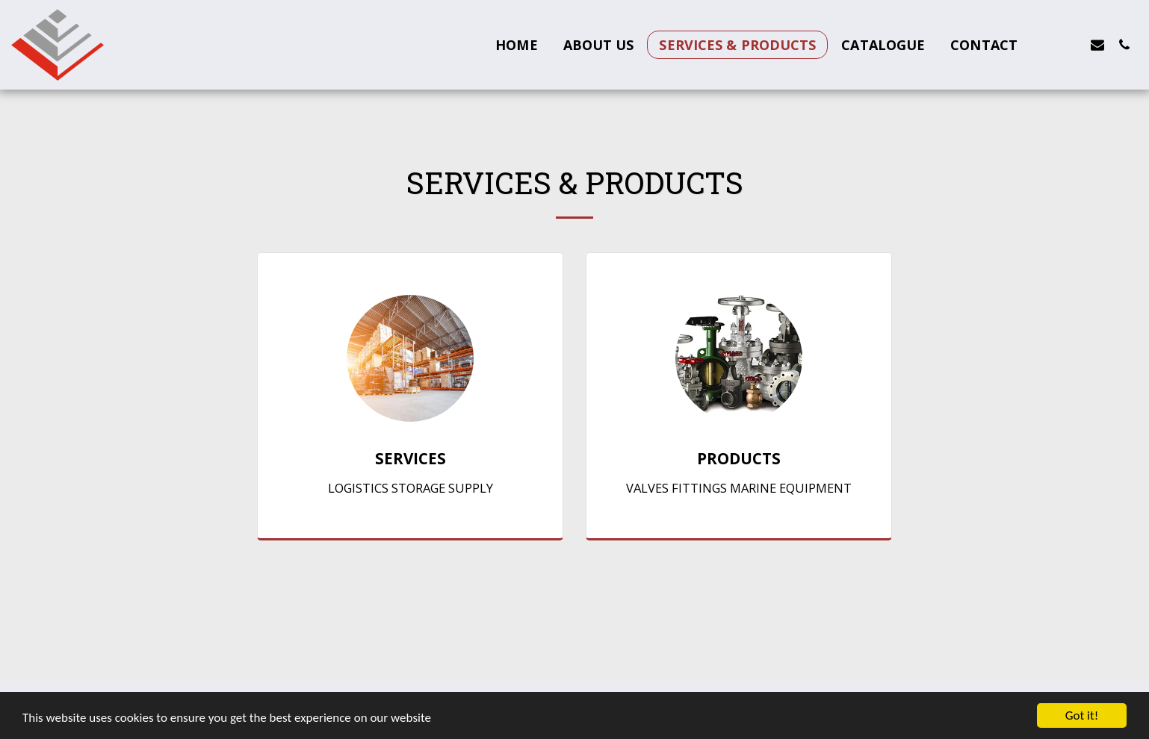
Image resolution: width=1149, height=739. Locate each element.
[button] (1043, 44)
